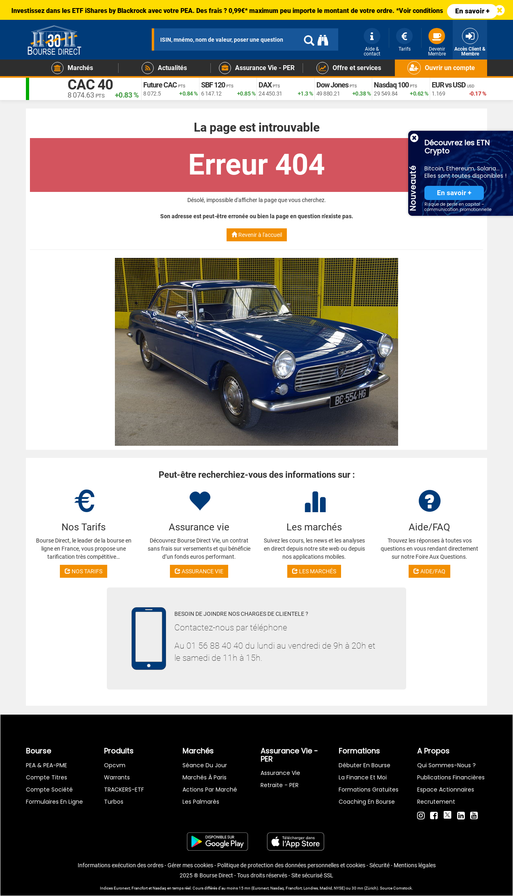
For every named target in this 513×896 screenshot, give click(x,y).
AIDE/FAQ (429, 571)
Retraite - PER (280, 785)
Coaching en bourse (367, 802)
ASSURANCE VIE (199, 571)
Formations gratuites (369, 789)
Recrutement (436, 802)
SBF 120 (213, 85)
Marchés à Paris (204, 777)
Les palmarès (200, 802)
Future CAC (160, 85)
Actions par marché (209, 789)
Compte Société (49, 789)
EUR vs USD (449, 85)
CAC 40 (91, 85)
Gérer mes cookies (190, 865)
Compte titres (46, 777)
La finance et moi (363, 777)
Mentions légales (415, 865)
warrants (117, 777)
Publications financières (451, 777)
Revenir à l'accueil (256, 235)
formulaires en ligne (54, 802)
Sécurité (379, 865)
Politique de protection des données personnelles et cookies (291, 865)
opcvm (114, 765)
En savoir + (472, 11)
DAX (265, 85)
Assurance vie (280, 773)
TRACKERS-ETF (124, 789)
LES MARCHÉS (314, 571)
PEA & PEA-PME (46, 765)
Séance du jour (204, 765)
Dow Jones (332, 85)
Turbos (113, 802)
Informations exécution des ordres (120, 865)
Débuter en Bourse (364, 765)
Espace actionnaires (445, 789)
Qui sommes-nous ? (446, 765)
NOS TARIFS (83, 571)
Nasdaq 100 (391, 85)
